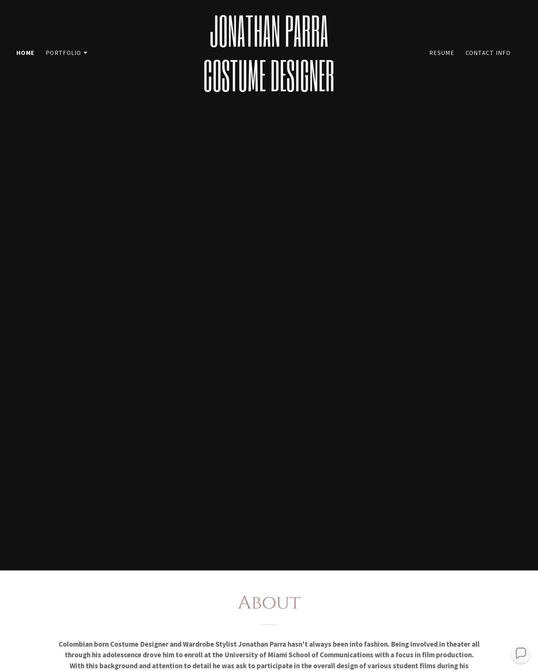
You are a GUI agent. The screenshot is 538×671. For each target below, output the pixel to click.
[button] (67, 53)
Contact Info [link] (488, 53)
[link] (269, 88)
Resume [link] (442, 53)
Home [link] (25, 53)
